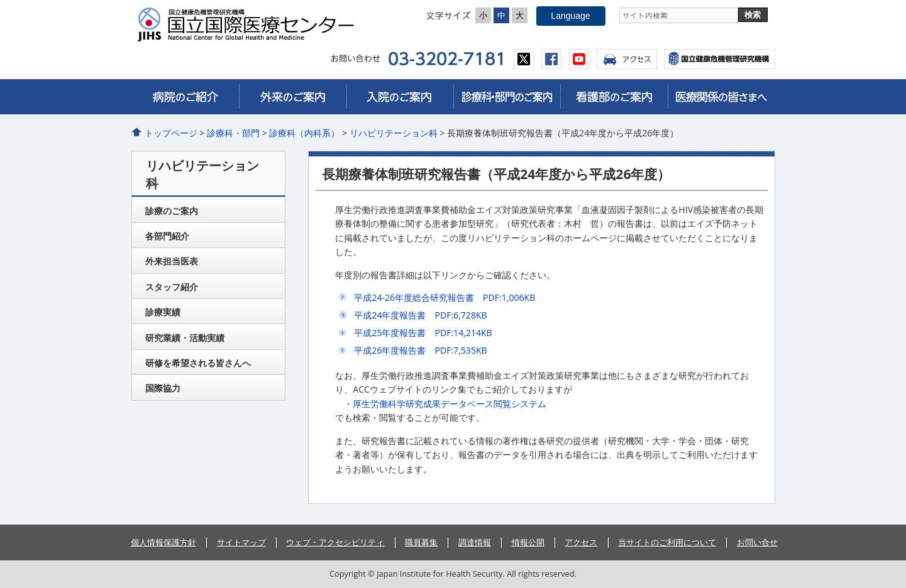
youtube (579, 59)
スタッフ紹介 (171, 287)
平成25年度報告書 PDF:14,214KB (423, 333)
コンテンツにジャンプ (0, 0)
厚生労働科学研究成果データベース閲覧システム (449, 404)
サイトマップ (241, 542)
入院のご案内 (399, 96)
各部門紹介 (167, 236)
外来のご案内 (292, 96)
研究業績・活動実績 (184, 338)
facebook (551, 59)
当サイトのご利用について (667, 542)
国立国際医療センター (250, 24)
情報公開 (528, 542)
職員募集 (421, 542)
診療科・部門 (233, 133)
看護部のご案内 (613, 96)
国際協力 (162, 388)
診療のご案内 (171, 211)
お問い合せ (757, 542)
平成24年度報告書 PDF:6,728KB (420, 315)
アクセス (627, 59)
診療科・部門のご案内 (506, 96)
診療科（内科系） (304, 133)
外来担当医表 (171, 261)
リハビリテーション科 (394, 133)
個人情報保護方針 (163, 542)
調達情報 (474, 542)
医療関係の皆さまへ (721, 96)
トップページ (171, 133)
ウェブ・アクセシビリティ (335, 542)
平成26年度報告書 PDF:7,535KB (420, 350)
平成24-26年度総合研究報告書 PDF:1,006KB (444, 297)
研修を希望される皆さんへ (198, 363)
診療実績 (162, 312)
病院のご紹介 (185, 96)
